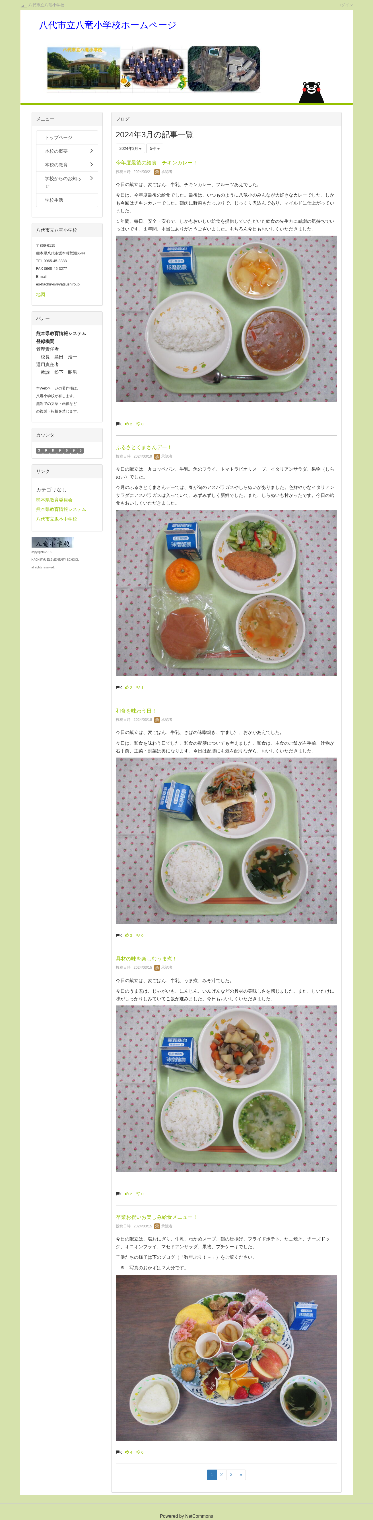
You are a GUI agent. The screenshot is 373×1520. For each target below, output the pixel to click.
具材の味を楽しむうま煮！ (146, 959)
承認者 (163, 172)
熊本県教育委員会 (54, 499)
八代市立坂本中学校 (56, 519)
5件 (155, 148)
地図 (40, 294)
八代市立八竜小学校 (46, 5)
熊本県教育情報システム (61, 509)
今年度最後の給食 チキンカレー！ (157, 163)
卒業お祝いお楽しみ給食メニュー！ (157, 1217)
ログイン (345, 5)
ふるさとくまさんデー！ (144, 447)
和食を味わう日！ (136, 711)
